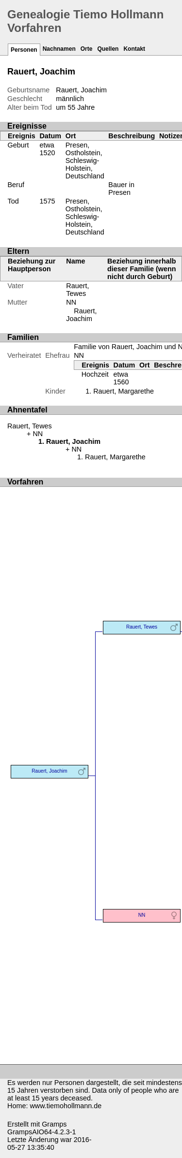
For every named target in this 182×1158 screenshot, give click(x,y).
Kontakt (134, 48)
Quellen (107, 48)
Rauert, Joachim (81, 314)
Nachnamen (59, 48)
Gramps (54, 1124)
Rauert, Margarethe (123, 391)
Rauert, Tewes (77, 289)
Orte (87, 48)
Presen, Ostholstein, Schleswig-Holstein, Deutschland (85, 160)
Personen (24, 49)
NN (71, 302)
